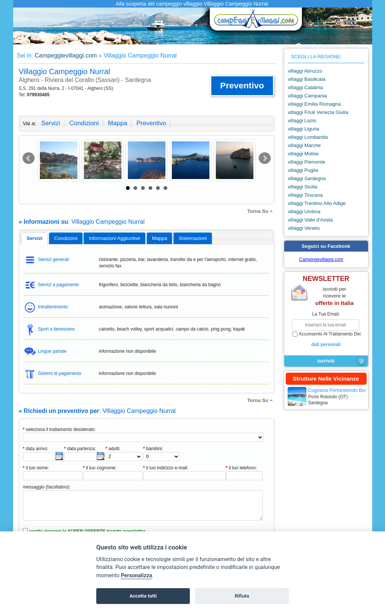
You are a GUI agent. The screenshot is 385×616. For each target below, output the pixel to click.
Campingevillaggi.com (321, 259)
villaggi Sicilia (302, 187)
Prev (29, 158)
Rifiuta (242, 596)
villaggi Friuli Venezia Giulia (318, 112)
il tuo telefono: (241, 467)
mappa (117, 123)
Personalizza (136, 575)
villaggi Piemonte (307, 162)
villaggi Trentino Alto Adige (317, 203)
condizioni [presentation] (65, 238)
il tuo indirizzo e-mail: (165, 467)
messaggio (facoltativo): (47, 487)
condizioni (84, 123)
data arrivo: (36, 448)
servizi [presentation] (34, 238)
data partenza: (80, 448)
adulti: (113, 448)
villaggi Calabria (305, 87)
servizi (50, 123)
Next (265, 158)
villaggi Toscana (305, 195)
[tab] (34, 238)
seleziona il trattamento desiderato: (59, 429)
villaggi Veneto (304, 228)
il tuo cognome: (100, 467)
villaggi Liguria (304, 129)
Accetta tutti (143, 596)
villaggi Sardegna (307, 178)
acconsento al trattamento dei (326, 339)
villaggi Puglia (303, 170)
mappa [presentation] (159, 238)
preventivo (151, 123)
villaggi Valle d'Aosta (310, 220)
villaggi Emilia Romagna (314, 104)
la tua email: (326, 314)
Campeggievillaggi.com (66, 55)
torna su (260, 211)
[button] (242, 85)
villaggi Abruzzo (305, 71)
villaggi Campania (307, 96)
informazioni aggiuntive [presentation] (114, 238)
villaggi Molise (303, 153)
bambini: (153, 448)
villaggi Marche (304, 145)
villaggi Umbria (304, 211)
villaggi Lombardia (308, 137)
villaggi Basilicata (307, 79)
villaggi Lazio (302, 120)
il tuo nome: (36, 467)
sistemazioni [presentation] (193, 238)
